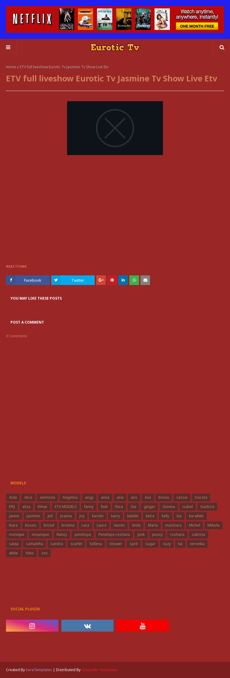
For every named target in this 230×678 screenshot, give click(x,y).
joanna (66, 515)
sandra (57, 543)
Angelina (70, 497)
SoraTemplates (39, 669)
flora (119, 506)
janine (14, 515)
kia (179, 515)
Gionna (169, 506)
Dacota (201, 497)
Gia (133, 506)
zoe (44, 553)
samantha (34, 543)
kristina (68, 525)
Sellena (96, 543)
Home (11, 66)
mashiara (173, 525)
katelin (132, 515)
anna (105, 497)
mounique (40, 534)
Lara (85, 525)
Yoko (29, 553)
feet (104, 506)
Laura (101, 525)
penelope (83, 534)
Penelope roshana (114, 534)
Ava (148, 497)
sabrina (198, 534)
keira (150, 515)
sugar (150, 543)
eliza (26, 506)
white (13, 553)
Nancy (62, 534)
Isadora (207, 506)
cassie (181, 497)
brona (163, 497)
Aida (13, 497)
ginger (149, 506)
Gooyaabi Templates (99, 669)
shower (115, 543)
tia (180, 543)
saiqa (14, 543)
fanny (88, 506)
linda (136, 525)
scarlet (76, 543)
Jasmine (33, 515)
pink (141, 534)
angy (89, 497)
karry (115, 515)
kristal (49, 525)
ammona (47, 497)
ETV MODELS (66, 506)
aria (120, 497)
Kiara (13, 525)
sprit (134, 543)
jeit (50, 515)
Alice (28, 497)
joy (81, 515)
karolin (98, 515)
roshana (177, 534)
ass (134, 497)
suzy (167, 543)
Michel (194, 525)
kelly (165, 515)
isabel (187, 506)
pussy (157, 534)
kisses (30, 525)
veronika (197, 543)
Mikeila (214, 525)
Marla (153, 525)
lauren (119, 525)
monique (16, 534)
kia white (196, 515)
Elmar (42, 506)
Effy (12, 506)
